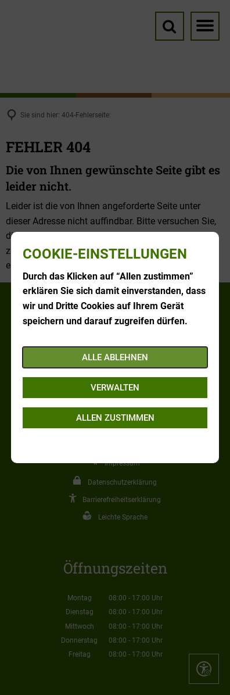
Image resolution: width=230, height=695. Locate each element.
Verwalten (115, 387)
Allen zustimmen (115, 418)
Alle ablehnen (115, 357)
